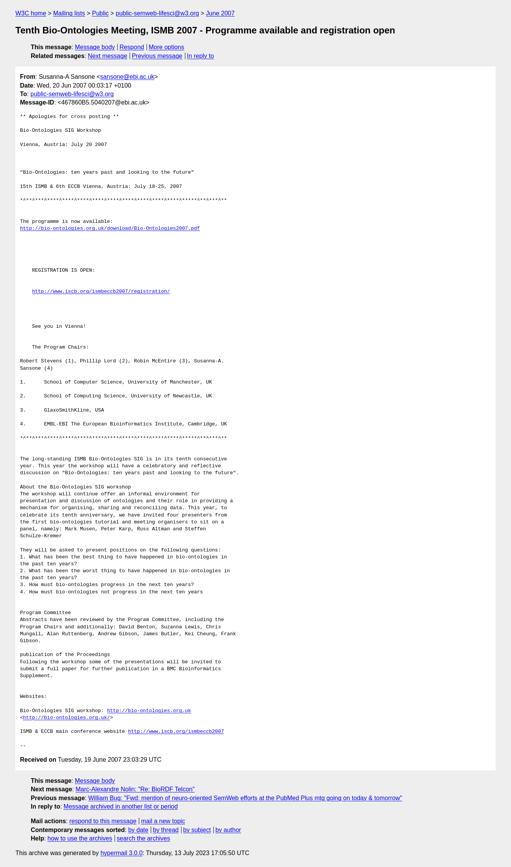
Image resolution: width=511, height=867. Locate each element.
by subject (197, 830)
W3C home (30, 13)
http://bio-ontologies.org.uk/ (66, 717)
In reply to (200, 56)
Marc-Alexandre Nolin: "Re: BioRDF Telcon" (135, 789)
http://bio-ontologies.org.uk (149, 711)
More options (167, 47)
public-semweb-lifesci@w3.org (157, 13)
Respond (132, 47)
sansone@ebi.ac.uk (127, 76)
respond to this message (102, 821)
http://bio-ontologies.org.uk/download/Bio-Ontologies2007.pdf (110, 228)
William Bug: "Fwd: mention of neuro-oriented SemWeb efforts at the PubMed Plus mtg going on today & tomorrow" (245, 798)
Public (100, 13)
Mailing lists (69, 13)
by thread (166, 830)
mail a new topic (163, 821)
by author (228, 830)
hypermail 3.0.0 (121, 853)
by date (138, 830)
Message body (95, 47)
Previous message (157, 56)
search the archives (143, 838)
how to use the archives (80, 838)
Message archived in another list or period (120, 806)
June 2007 (220, 13)
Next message (107, 56)
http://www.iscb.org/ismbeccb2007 (176, 731)
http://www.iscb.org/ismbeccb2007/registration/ (101, 291)
